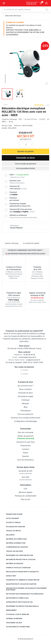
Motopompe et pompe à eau (16, 598)
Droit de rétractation (26, 460)
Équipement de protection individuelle (21, 606)
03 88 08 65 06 (37, 298)
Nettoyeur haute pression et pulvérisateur (23, 594)
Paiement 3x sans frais (25, 442)
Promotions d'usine (12, 514)
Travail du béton (12, 531)
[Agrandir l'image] (46, 83)
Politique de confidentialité (25, 496)
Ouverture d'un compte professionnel (25, 418)
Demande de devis (25, 393)
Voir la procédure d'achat (25, 168)
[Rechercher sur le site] (23, 9)
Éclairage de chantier (14, 526)
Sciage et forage (11, 522)
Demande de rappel (25, 396)
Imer (10, 126)
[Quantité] (26, 144)
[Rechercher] (46, 9)
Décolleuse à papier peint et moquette (21, 572)
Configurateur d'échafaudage (25, 421)
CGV (25, 489)
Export (25, 453)
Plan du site (25, 499)
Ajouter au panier (25, 151)
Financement (25, 446)
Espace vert (9, 576)
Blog (25, 407)
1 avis (47, 105)
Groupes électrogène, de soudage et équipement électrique (25, 589)
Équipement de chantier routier (18, 555)
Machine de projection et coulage (19, 559)
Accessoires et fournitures (16, 627)
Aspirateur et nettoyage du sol (18, 602)
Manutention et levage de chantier (19, 584)
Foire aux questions (25, 414)
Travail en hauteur (13, 551)
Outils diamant (11, 518)
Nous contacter (25, 389)
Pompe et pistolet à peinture (17, 568)
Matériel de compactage (15, 539)
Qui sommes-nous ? (25, 386)
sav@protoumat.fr (33, 360)
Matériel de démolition (14, 543)
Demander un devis (25, 158)
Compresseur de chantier (15, 547)
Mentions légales (25, 492)
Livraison (25, 449)
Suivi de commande (25, 432)
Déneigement (10, 610)
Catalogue (25, 400)
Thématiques (25, 411)
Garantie (25, 456)
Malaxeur (8, 535)
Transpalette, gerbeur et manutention (21, 580)
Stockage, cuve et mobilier (16, 614)
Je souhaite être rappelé (29, 243)
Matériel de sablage (13, 563)
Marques (25, 403)
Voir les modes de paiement (25, 164)
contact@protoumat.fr (27, 357)
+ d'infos (23, 189)
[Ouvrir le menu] (4, 3)
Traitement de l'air (12, 622)
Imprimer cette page (10, 243)
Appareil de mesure (12, 618)
